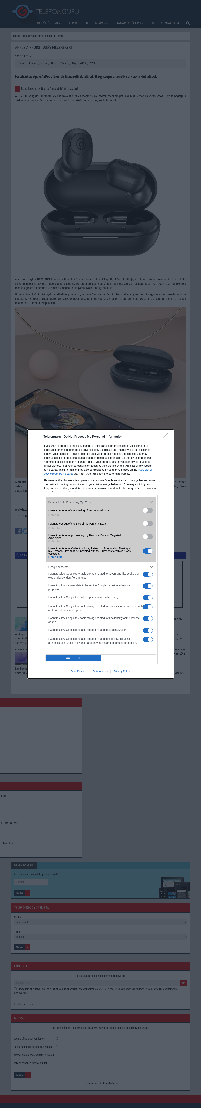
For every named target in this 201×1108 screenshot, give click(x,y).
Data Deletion (79, 671)
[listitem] (100, 502)
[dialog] (100, 554)
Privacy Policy (122, 671)
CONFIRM (73, 657)
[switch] (148, 510)
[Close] (166, 437)
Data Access (100, 671)
